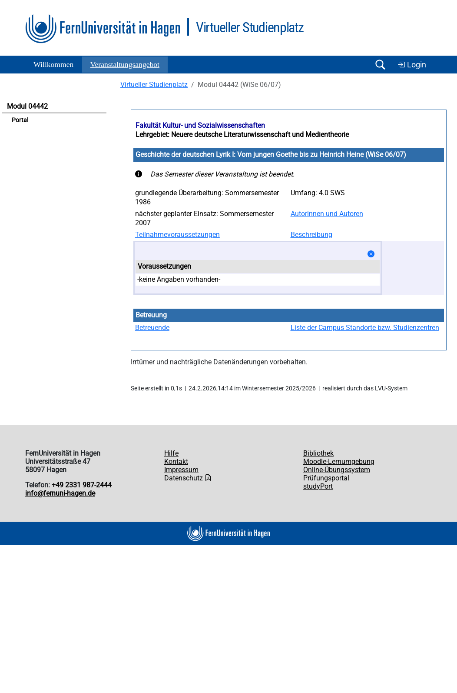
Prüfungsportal (326, 478)
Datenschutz (188, 478)
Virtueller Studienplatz (154, 84)
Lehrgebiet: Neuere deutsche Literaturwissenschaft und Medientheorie (242, 134)
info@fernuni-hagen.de (60, 493)
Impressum (181, 470)
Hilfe (171, 453)
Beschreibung (311, 234)
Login (411, 64)
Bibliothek (318, 453)
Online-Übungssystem (336, 470)
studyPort (318, 486)
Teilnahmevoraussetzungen (177, 234)
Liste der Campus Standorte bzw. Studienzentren (365, 327)
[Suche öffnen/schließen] (380, 64)
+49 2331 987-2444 (82, 485)
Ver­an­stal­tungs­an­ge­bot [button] (124, 64)
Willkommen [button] (53, 64)
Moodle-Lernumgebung (338, 461)
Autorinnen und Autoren (327, 214)
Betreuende (152, 327)
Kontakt (176, 461)
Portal (20, 120)
